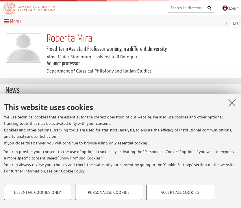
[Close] (232, 102)
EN (235, 23)
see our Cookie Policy (65, 171)
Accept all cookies (180, 192)
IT (226, 23)
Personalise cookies (108, 192)
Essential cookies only (37, 192)
